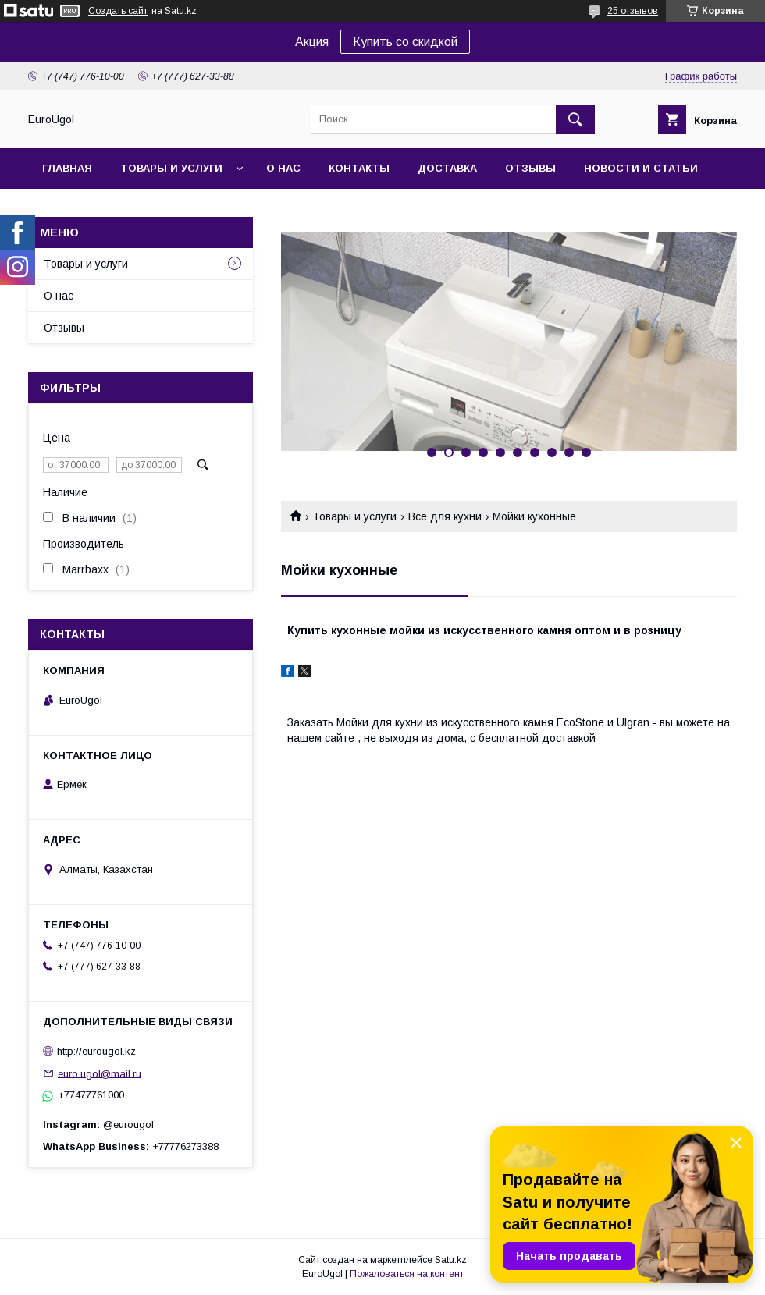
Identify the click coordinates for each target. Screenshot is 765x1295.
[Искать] (575, 119)
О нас (283, 168)
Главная (67, 168)
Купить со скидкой (405, 41)
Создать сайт (118, 10)
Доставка (447, 168)
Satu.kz (451, 1259)
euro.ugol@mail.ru (99, 1073)
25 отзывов (632, 10)
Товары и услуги (171, 168)
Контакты (359, 168)
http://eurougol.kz (96, 1051)
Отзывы (530, 168)
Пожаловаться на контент (407, 1273)
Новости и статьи (641, 168)
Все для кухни (445, 516)
